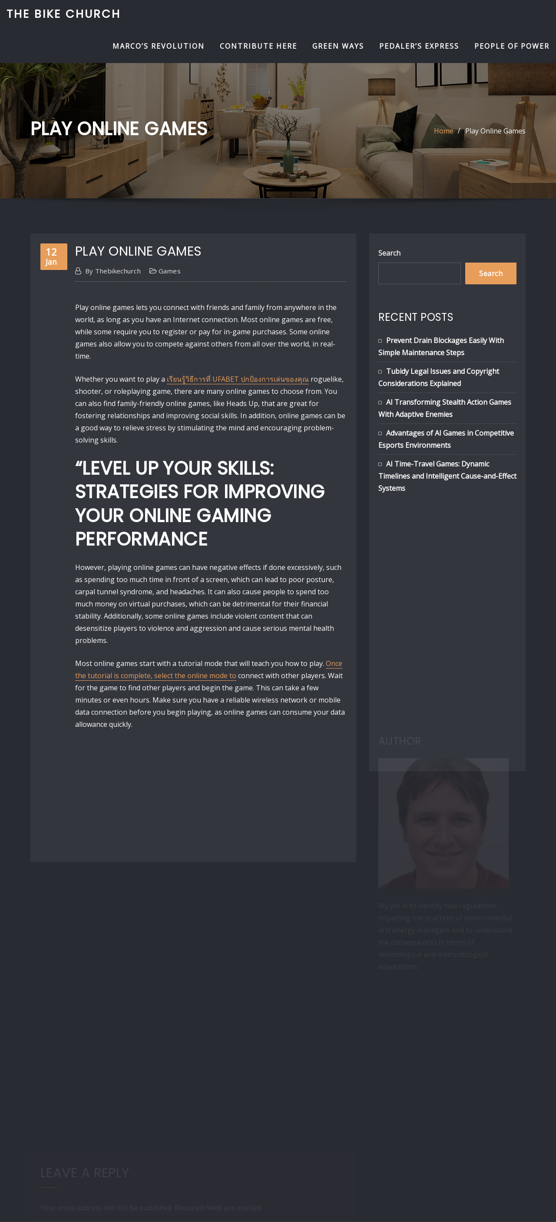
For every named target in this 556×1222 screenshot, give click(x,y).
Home (443, 131)
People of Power (511, 46)
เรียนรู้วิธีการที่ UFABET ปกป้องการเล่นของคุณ (238, 379)
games (170, 270)
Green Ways (338, 46)
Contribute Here (258, 46)
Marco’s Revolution (159, 46)
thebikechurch (113, 270)
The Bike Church (64, 14)
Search (389, 253)
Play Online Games (495, 131)
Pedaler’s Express (419, 46)
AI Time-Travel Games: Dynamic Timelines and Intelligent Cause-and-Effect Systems (447, 476)
